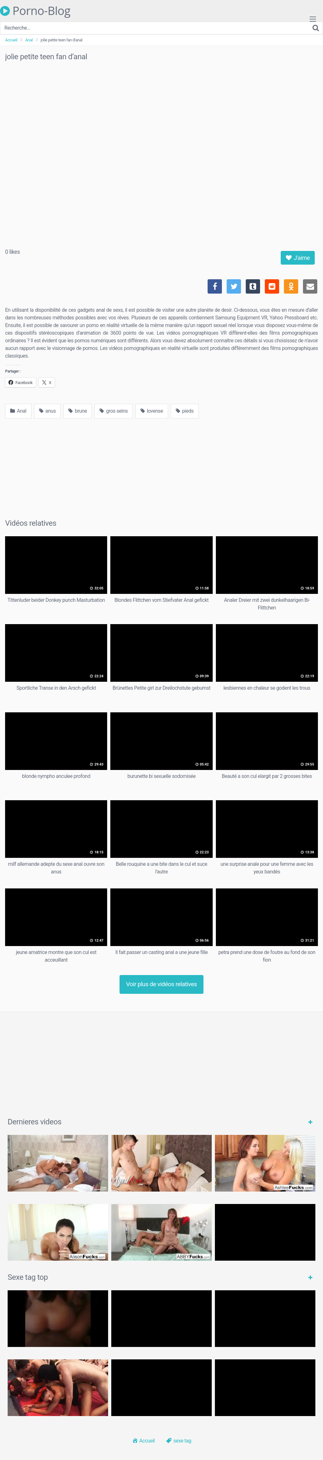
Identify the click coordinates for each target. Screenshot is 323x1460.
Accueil (11, 40)
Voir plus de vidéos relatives (161, 984)
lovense (152, 411)
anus (47, 411)
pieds (185, 411)
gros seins (113, 411)
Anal (29, 40)
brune (77, 411)
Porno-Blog (35, 11)
